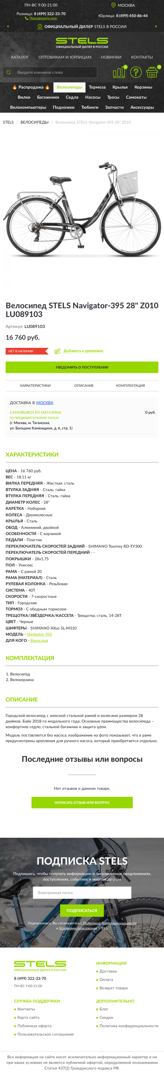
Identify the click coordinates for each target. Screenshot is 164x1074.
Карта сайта (28, 1018)
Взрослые (39, 641)
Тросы (113, 97)
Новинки (111, 57)
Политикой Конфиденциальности (109, 923)
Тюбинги (89, 107)
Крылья (120, 87)
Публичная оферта (34, 1026)
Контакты (142, 57)
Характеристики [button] (35, 385)
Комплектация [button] (130, 385)
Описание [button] (84, 385)
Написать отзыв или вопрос (82, 802)
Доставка (108, 972)
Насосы (92, 97)
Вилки (24, 97)
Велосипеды (69, 87)
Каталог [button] (20, 57)
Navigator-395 (39, 634)
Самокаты (136, 97)
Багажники (48, 97)
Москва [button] (44, 403)
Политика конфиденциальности (129, 1026)
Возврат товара (114, 988)
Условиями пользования (78, 928)
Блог (104, 1009)
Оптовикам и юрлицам (65, 57)
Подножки (64, 107)
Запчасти (114, 107)
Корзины (143, 87)
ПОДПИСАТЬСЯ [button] (82, 911)
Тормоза (97, 87)
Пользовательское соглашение (45, 1035)
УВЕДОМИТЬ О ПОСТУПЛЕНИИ (82, 367)
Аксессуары (142, 107)
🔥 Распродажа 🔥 (31, 87)
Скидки (106, 1018)
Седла (72, 97)
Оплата (106, 980)
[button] (41, 18)
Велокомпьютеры (28, 107)
